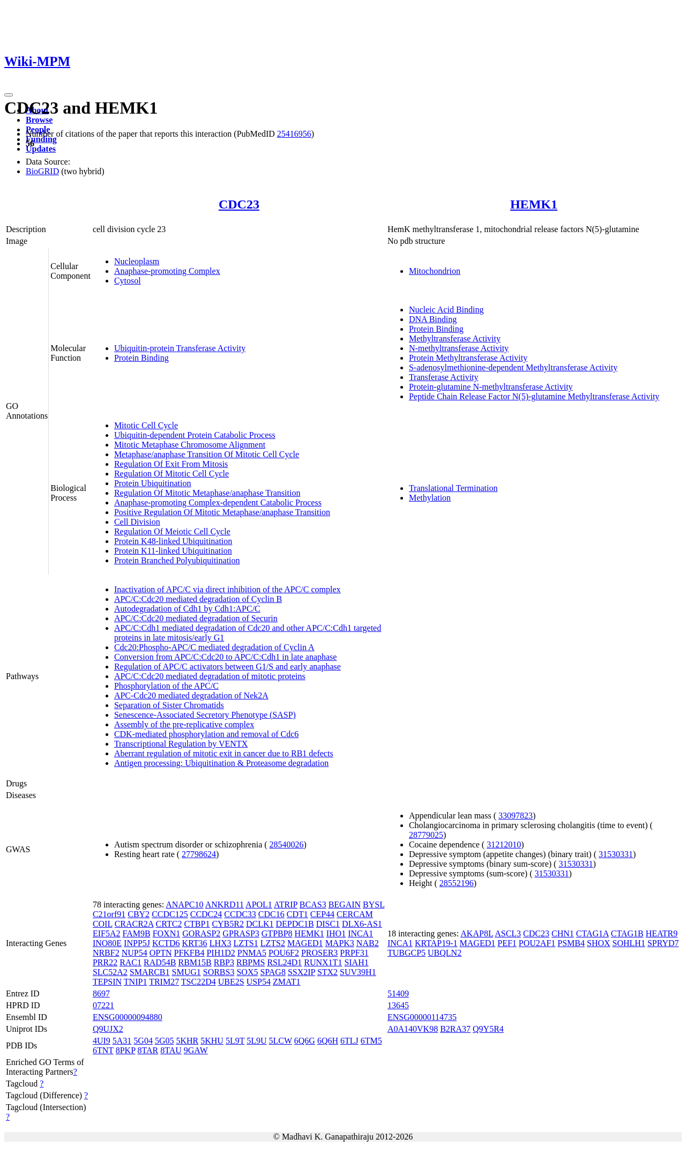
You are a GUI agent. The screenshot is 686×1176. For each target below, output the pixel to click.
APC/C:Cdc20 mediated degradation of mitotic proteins (209, 676)
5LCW (280, 1040)
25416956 (294, 133)
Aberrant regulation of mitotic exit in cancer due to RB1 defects (223, 753)
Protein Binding (141, 357)
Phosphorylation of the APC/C (166, 685)
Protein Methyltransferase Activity (468, 357)
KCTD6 (166, 943)
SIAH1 (356, 962)
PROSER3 (319, 952)
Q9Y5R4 (488, 1028)
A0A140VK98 (412, 1028)
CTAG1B (627, 933)
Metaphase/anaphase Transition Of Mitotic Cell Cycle (206, 454)
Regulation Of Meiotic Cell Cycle (172, 531)
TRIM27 (164, 981)
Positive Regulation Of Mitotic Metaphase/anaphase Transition (222, 512)
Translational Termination (453, 488)
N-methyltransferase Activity (459, 348)
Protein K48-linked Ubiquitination (173, 541)
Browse (39, 119)
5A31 (122, 1040)
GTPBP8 (277, 933)
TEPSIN (107, 981)
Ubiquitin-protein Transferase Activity (179, 348)
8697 (101, 993)
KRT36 (194, 943)
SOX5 (247, 972)
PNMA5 (251, 952)
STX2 (327, 972)
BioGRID (42, 171)
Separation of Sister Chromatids (169, 705)
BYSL (373, 904)
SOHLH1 (629, 943)
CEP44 (322, 914)
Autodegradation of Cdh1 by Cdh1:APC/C (187, 608)
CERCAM (355, 914)
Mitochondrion (434, 271)
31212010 (504, 844)
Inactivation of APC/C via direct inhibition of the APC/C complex (227, 589)
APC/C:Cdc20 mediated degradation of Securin (196, 618)
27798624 (199, 854)
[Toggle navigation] (8, 94)
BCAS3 (313, 904)
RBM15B (195, 962)
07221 (103, 1005)
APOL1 (258, 904)
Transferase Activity (444, 377)
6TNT (103, 1050)
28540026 (287, 844)
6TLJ (349, 1040)
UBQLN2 (444, 952)
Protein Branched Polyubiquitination (177, 560)
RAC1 (130, 962)
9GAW (196, 1050)
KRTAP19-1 (436, 943)
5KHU (211, 1040)
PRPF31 (354, 952)
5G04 (143, 1040)
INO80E (107, 943)
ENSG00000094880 (127, 1017)
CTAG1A (592, 933)
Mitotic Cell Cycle (146, 425)
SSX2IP (301, 972)
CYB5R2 (228, 923)
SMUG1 (186, 972)
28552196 (456, 883)
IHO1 (336, 933)
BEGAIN (345, 904)
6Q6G (304, 1040)
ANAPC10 (184, 904)
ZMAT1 (287, 981)
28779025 (426, 834)
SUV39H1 (358, 972)
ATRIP (285, 904)
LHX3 (221, 943)
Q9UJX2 (108, 1028)
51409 (398, 993)
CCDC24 (206, 914)
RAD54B (160, 962)
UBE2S (231, 981)
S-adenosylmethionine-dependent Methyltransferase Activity (513, 367)
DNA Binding (433, 319)
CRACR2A (134, 923)
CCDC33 (240, 914)
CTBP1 (197, 923)
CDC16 (271, 914)
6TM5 (371, 1040)
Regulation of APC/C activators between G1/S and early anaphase (227, 666)
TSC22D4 (198, 981)
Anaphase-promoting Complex (167, 271)
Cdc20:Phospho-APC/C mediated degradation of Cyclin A (214, 647)
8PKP (126, 1050)
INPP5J (137, 943)
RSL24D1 (284, 962)
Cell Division (137, 521)
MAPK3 (339, 943)
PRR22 (105, 962)
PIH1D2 (220, 952)
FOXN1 (167, 933)
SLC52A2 (110, 972)
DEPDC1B (295, 923)
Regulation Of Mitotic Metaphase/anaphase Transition (207, 492)
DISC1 (328, 923)
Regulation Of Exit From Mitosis (171, 463)
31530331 (616, 854)
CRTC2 (169, 923)
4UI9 (101, 1040)
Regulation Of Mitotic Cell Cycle (171, 473)
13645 (398, 1005)
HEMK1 (533, 204)
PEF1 (507, 943)
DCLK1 (260, 923)
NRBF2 (106, 952)
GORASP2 (201, 933)
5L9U (256, 1040)
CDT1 (297, 914)
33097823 (515, 815)
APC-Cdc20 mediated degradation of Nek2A (191, 695)
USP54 (259, 981)
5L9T (235, 1040)
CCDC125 (170, 914)
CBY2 (139, 914)
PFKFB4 (189, 952)
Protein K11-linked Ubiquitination (173, 550)
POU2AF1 (537, 943)
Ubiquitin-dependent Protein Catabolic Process (194, 435)
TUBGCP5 (406, 952)
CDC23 (239, 204)
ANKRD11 (224, 904)
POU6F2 (284, 952)
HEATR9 (662, 933)
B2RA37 (455, 1028)
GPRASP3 (240, 933)
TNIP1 (135, 981)
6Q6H (327, 1040)
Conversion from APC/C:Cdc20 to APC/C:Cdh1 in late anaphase (225, 656)
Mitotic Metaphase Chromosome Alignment (189, 444)
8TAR (147, 1050)
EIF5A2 (107, 933)
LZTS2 (272, 943)
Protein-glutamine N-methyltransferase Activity (491, 386)
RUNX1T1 (323, 962)
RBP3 (224, 962)
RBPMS (250, 962)
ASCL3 (508, 933)
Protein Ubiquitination (152, 483)
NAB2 (367, 943)
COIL (103, 923)
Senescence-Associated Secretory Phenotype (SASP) (205, 714)
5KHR (187, 1040)
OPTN (161, 952)
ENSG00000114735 (422, 1017)
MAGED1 (305, 943)
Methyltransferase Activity (455, 338)
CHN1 (562, 933)
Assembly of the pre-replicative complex (184, 724)
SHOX (598, 943)
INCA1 (360, 933)
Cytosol (127, 280)
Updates (41, 148)
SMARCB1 (150, 972)
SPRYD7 (663, 943)
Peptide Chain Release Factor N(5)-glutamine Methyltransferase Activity (534, 396)
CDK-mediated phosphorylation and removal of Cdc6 (206, 734)
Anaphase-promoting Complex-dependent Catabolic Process (218, 502)
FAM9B (136, 933)
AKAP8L (476, 933)
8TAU (171, 1050)
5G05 (164, 1040)
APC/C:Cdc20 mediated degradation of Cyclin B (198, 599)
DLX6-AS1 (362, 923)
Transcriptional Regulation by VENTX (181, 743)
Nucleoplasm (136, 261)
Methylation (430, 497)
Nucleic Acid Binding (446, 309)
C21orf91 (109, 914)
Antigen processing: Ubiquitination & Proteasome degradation (221, 763)
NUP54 (134, 952)
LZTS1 (246, 943)
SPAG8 (272, 972)
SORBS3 (219, 972)
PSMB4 (571, 943)
